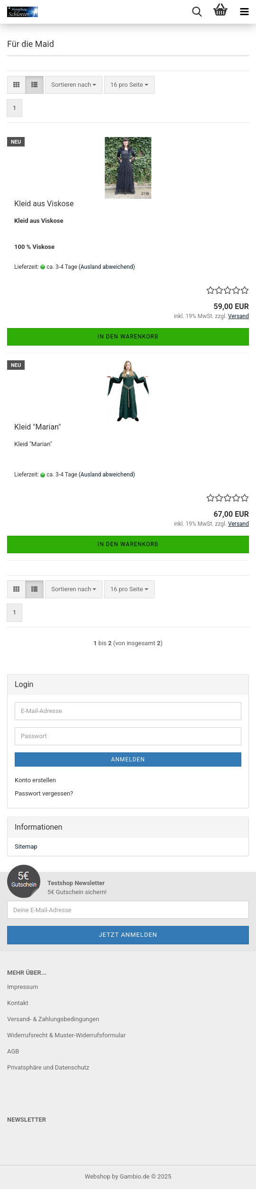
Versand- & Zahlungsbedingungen (53, 1019)
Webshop (97, 1176)
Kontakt (17, 1002)
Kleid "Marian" (37, 426)
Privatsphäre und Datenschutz (48, 1067)
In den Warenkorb (128, 336)
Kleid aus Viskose (43, 203)
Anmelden (128, 759)
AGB (13, 1051)
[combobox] (73, 85)
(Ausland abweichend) (107, 267)
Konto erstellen (35, 780)
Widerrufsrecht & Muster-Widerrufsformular (66, 1035)
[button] (16, 85)
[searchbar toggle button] (197, 12)
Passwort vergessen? (44, 793)
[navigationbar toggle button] (244, 12)
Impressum (22, 986)
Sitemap (26, 846)
